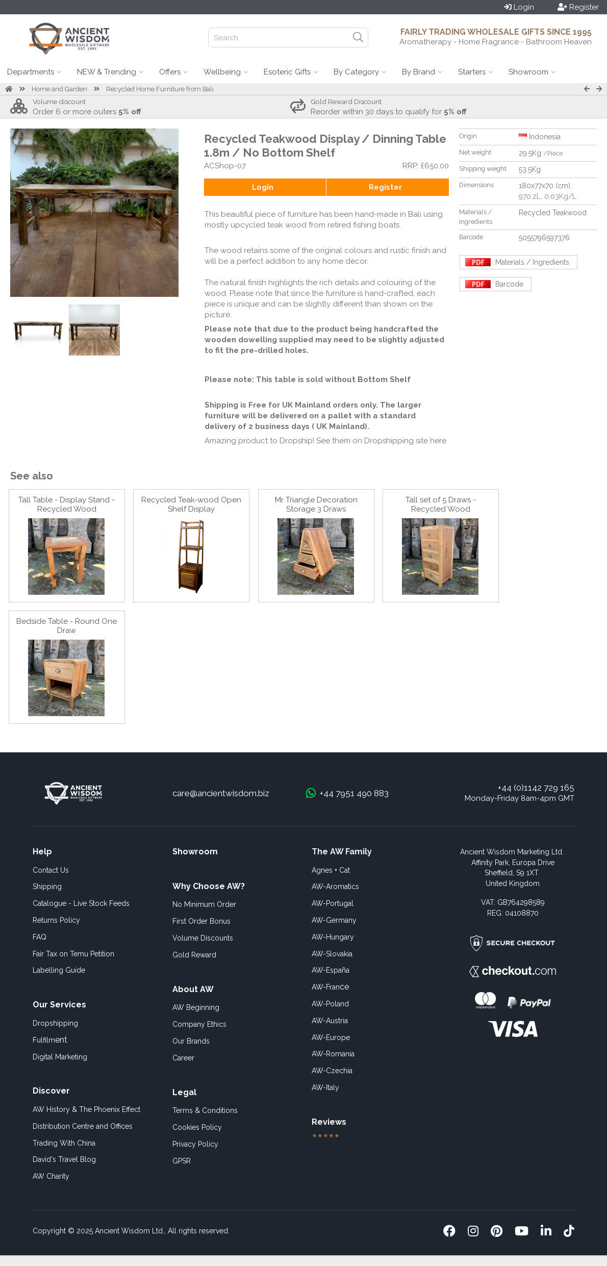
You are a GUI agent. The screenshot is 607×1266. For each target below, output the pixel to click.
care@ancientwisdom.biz (220, 793)
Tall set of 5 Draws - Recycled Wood (441, 504)
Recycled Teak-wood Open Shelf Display (191, 504)
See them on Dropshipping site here (381, 440)
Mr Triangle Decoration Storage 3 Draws (316, 504)
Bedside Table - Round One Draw (66, 626)
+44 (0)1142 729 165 (536, 787)
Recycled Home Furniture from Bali (160, 89)
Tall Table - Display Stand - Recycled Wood (66, 504)
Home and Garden (59, 89)
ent (50, 1040)
